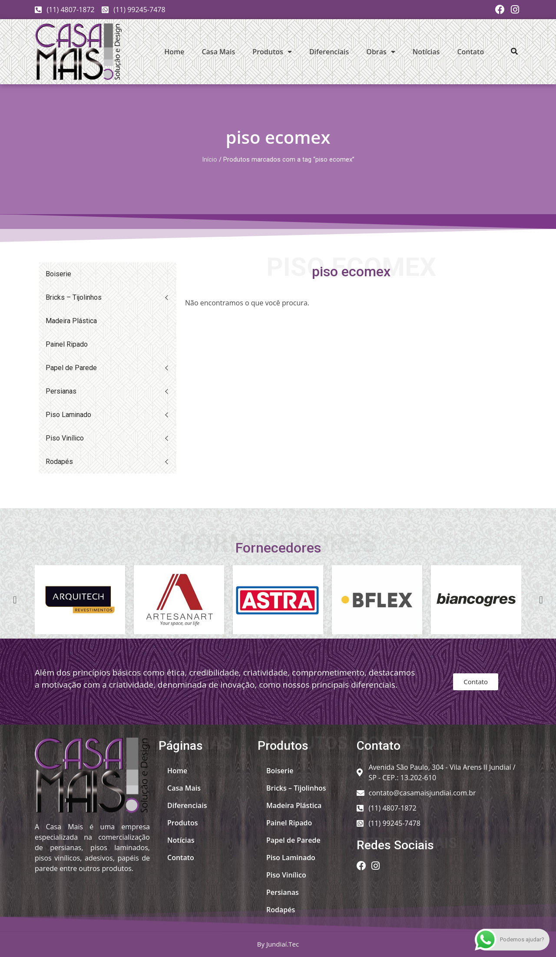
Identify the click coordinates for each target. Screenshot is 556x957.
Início (209, 159)
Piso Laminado (68, 415)
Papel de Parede (71, 368)
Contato (470, 51)
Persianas (61, 391)
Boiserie (58, 274)
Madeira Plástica (71, 321)
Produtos (272, 52)
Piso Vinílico (65, 438)
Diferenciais (329, 51)
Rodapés (59, 461)
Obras (380, 52)
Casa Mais (218, 51)
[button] (514, 51)
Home (174, 51)
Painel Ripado (67, 344)
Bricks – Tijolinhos (74, 297)
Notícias (426, 51)
